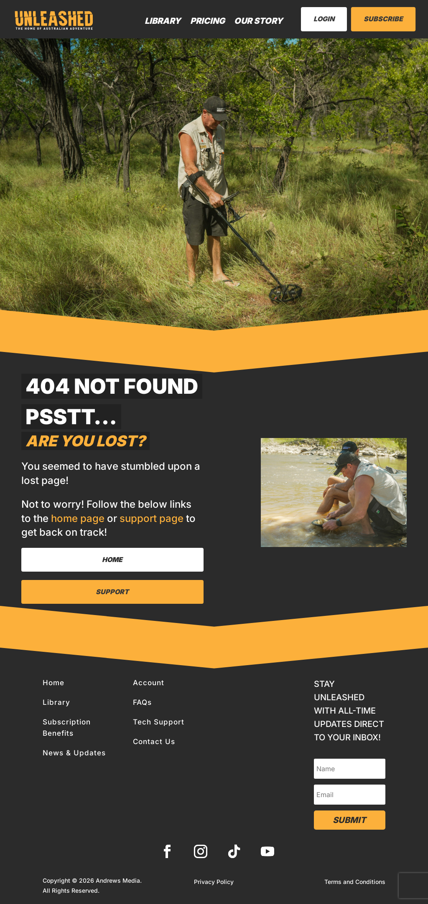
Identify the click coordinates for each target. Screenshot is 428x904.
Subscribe (383, 19)
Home (112, 559)
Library (163, 21)
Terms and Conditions (354, 882)
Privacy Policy (214, 882)
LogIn (323, 19)
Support (112, 591)
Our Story (258, 21)
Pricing (207, 21)
